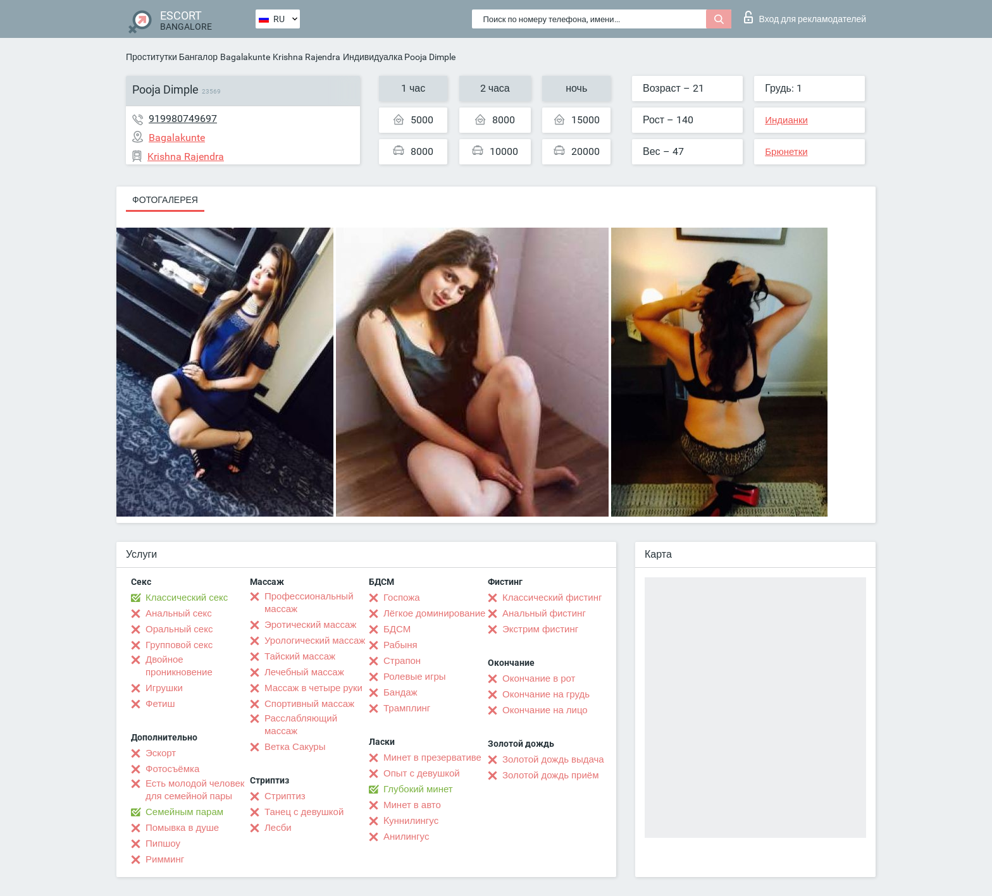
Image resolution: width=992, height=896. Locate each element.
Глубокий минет (418, 789)
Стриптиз (285, 796)
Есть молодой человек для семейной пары (195, 790)
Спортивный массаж (309, 703)
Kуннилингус (410, 820)
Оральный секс (179, 629)
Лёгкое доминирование (434, 613)
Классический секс (187, 597)
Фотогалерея (165, 200)
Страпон (402, 660)
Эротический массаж (310, 624)
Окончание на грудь (546, 694)
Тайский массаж (299, 656)
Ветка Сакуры (294, 746)
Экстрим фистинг (540, 629)
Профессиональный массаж (309, 603)
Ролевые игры (414, 676)
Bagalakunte (245, 57)
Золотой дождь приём (550, 775)
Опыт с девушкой (421, 773)
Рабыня (400, 645)
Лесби (278, 827)
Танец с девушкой (304, 812)
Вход (805, 17)
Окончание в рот (538, 678)
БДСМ (397, 629)
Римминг (165, 859)
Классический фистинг (552, 597)
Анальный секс (179, 613)
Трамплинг (406, 708)
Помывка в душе (182, 827)
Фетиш (160, 703)
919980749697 (183, 119)
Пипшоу (163, 843)
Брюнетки (786, 151)
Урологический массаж (314, 640)
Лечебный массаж (304, 672)
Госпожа (401, 597)
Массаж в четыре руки (313, 688)
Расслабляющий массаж (300, 725)
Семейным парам (184, 812)
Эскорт (161, 753)
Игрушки (164, 688)
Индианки (786, 120)
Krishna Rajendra (306, 57)
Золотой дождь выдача (553, 759)
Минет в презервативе (432, 757)
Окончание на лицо (545, 710)
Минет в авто (412, 805)
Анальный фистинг (544, 613)
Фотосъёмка (172, 769)
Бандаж (400, 692)
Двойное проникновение (179, 666)
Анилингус (406, 836)
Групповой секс (179, 645)
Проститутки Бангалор (172, 57)
